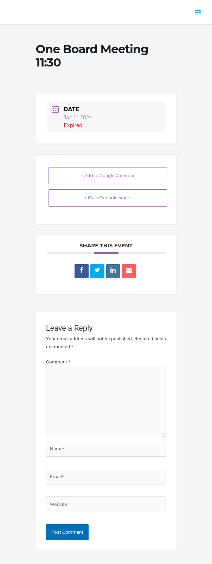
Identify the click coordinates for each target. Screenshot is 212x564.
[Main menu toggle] (198, 12)
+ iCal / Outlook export (107, 197)
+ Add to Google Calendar (108, 175)
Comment (58, 362)
